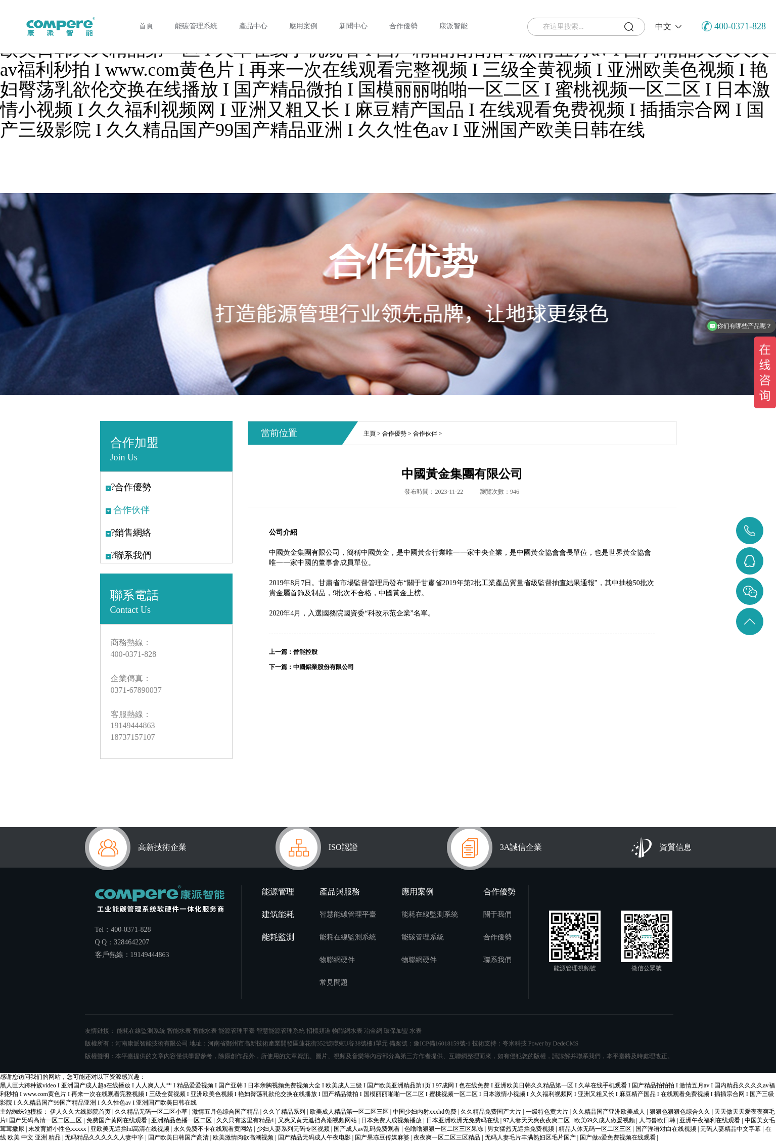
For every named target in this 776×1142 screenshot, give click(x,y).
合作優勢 (394, 433)
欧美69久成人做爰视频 (605, 1120)
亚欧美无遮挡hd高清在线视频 (130, 1128)
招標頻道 (318, 1030)
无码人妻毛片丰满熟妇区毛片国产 (531, 1137)
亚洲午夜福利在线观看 (710, 1120)
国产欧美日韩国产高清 (179, 1137)
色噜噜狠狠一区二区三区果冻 (444, 1128)
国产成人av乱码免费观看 (367, 1128)
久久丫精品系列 (285, 1111)
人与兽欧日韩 (658, 1120)
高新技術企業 (136, 847)
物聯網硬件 (337, 960)
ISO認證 (317, 847)
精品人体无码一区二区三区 (596, 1128)
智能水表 (179, 1030)
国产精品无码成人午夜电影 (315, 1137)
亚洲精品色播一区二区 (182, 1120)
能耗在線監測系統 (347, 937)
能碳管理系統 (422, 937)
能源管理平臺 (236, 1030)
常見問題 (333, 982)
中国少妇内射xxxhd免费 (425, 1111)
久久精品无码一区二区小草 (152, 1111)
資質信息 (661, 847)
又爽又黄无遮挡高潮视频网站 (318, 1120)
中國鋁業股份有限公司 (323, 667)
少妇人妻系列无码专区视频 (294, 1128)
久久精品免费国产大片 (492, 1111)
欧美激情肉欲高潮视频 (244, 1137)
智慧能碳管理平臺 (347, 914)
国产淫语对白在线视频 (666, 1128)
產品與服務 (339, 891)
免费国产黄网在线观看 (117, 1120)
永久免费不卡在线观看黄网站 (213, 1128)
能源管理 (278, 891)
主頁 (369, 433)
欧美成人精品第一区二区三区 (350, 1111)
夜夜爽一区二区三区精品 (448, 1137)
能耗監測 (278, 937)
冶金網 (373, 1030)
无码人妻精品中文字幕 (731, 1128)
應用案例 (417, 891)
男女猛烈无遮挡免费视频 (521, 1128)
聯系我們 (497, 960)
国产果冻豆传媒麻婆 (383, 1137)
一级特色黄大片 (548, 1111)
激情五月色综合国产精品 (226, 1111)
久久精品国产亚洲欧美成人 (609, 1111)
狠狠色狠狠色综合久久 (681, 1111)
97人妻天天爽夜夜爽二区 (537, 1120)
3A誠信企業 (494, 847)
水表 (415, 1030)
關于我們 (497, 914)
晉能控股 (305, 651)
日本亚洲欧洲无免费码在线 (463, 1120)
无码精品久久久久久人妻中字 (105, 1137)
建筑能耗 (278, 914)
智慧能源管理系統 (280, 1030)
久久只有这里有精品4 (246, 1120)
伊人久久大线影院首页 (81, 1111)
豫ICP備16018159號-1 (442, 1043)
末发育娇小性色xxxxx (57, 1128)
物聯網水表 (347, 1030)
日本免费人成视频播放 (392, 1120)
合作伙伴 (425, 433)
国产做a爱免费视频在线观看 (618, 1137)
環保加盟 (396, 1030)
